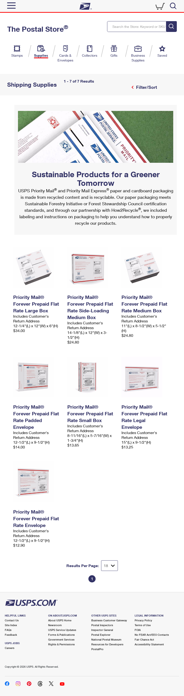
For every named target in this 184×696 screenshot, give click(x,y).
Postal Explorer (100, 634)
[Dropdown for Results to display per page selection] (109, 565)
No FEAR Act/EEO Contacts (152, 634)
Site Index (11, 625)
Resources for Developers (107, 644)
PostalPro (97, 649)
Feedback (11, 634)
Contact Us (12, 620)
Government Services (61, 639)
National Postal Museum (106, 639)
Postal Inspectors (102, 625)
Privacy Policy (143, 620)
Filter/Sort (146, 87)
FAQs (8, 629)
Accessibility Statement (149, 644)
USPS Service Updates (62, 629)
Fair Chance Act (144, 639)
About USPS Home (59, 620)
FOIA (138, 629)
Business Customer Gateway (109, 620)
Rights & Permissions (61, 644)
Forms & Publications (61, 634)
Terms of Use (143, 625)
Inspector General (102, 629)
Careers (9, 647)
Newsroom (55, 625)
